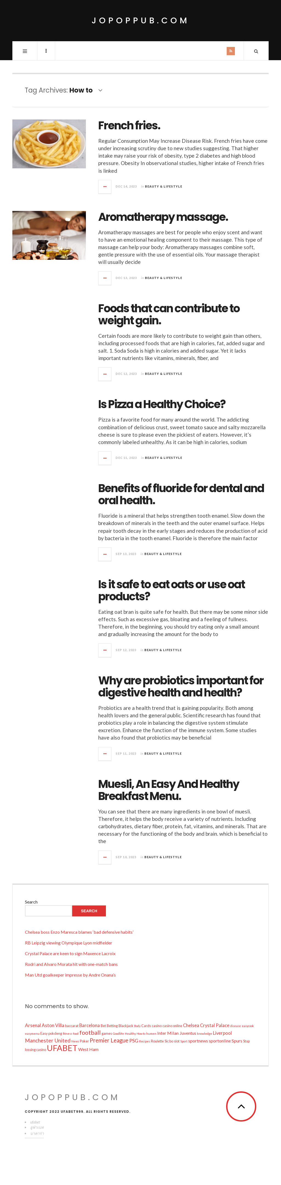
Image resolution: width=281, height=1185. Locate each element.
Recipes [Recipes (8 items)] (144, 1041)
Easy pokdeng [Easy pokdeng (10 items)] (51, 1033)
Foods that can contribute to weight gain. (169, 314)
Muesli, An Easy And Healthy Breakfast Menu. (168, 790)
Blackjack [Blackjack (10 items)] (126, 1026)
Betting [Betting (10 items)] (112, 1026)
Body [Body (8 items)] (137, 1026)
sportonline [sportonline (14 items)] (220, 1040)
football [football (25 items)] (90, 1032)
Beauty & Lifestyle (163, 186)
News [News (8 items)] (75, 1041)
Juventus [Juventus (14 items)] (187, 1033)
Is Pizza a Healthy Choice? (161, 404)
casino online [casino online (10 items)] (172, 1026)
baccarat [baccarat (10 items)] (71, 1026)
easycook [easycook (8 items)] (248, 1026)
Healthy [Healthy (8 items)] (130, 1033)
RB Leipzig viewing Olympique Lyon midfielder (68, 942)
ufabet (35, 1122)
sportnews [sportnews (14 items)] (198, 1040)
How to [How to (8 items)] (141, 1033)
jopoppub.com (141, 20)
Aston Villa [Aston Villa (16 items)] (53, 1025)
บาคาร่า (37, 1133)
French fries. (129, 125)
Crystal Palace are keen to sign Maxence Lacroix (70, 953)
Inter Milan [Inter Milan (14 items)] (168, 1033)
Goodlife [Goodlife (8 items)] (118, 1033)
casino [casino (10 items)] (157, 1026)
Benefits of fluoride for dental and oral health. (181, 494)
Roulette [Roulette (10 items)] (157, 1041)
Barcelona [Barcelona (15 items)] (89, 1025)
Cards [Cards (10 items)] (146, 1026)
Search (31, 901)
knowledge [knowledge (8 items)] (204, 1033)
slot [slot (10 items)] (176, 1041)
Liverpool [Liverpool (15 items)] (222, 1033)
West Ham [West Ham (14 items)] (88, 1049)
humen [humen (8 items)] (151, 1033)
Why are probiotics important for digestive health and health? (180, 686)
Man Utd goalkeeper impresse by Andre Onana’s (70, 974)
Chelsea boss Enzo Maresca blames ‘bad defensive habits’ (79, 932)
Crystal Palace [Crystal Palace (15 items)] (214, 1025)
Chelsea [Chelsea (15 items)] (191, 1025)
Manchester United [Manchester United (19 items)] (48, 1040)
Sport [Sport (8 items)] (183, 1041)
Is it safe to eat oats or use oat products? (171, 590)
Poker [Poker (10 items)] (84, 1041)
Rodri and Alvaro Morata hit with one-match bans (71, 964)
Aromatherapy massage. (163, 217)
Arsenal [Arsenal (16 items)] (33, 1025)
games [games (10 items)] (107, 1033)
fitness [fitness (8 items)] (67, 1033)
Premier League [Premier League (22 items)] (109, 1040)
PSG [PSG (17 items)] (133, 1041)
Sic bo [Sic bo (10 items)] (169, 1041)
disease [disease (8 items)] (235, 1026)
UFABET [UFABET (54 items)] (62, 1048)
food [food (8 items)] (75, 1033)
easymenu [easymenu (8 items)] (32, 1033)
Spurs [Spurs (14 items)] (237, 1040)
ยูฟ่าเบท (37, 1127)
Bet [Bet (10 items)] (103, 1026)
